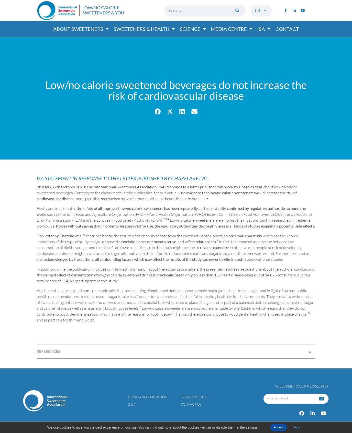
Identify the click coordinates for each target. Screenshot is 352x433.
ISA (264, 29)
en (260, 10)
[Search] (237, 10)
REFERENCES (48, 351)
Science (193, 29)
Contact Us (190, 404)
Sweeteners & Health (144, 29)
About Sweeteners (81, 29)
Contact (287, 29)
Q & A (132, 404)
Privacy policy (193, 397)
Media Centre (232, 29)
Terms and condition (147, 397)
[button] (157, 111)
